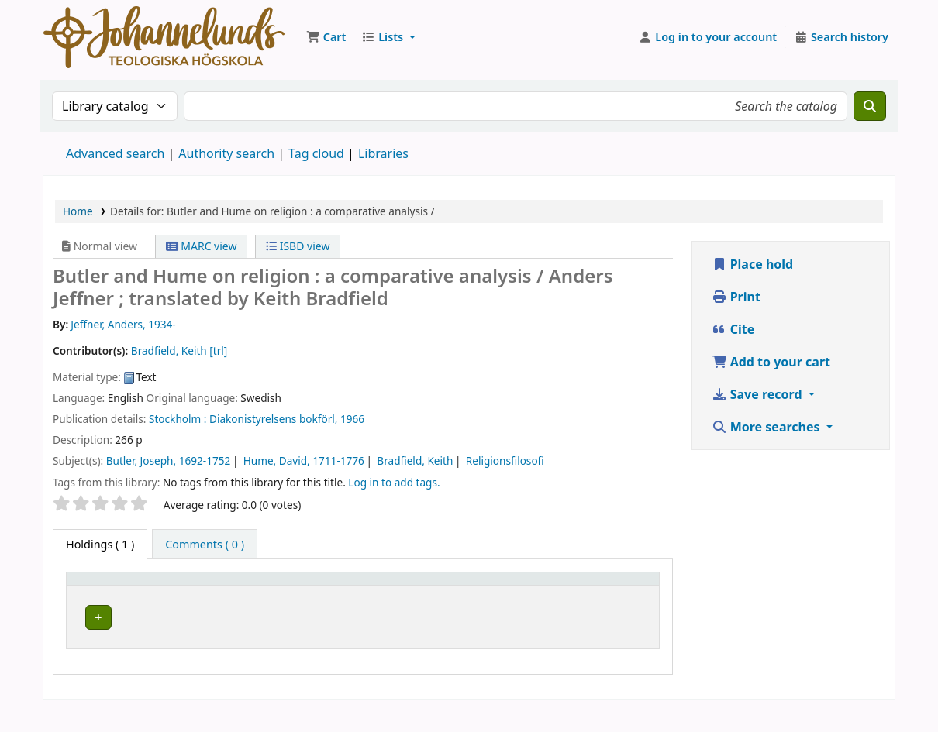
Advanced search (115, 153)
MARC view (201, 246)
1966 (352, 418)
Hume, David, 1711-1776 (303, 460)
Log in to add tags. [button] (394, 482)
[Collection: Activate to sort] (362, 594)
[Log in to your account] (708, 37)
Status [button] (618, 601)
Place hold (753, 264)
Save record (758, 394)
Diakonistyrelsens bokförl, (273, 418)
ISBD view (297, 246)
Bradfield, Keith (415, 460)
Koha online (164, 37)
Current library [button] (221, 601)
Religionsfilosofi (505, 460)
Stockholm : (177, 418)
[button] (326, 37)
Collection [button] (340, 601)
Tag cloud (316, 153)
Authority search (226, 153)
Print (736, 296)
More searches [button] (767, 426)
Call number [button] (449, 593)
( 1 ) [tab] (100, 544)
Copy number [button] (537, 593)
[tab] (204, 544)
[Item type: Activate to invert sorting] (120, 594)
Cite (733, 329)
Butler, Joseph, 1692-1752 (168, 460)
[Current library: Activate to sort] (240, 594)
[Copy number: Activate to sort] (550, 594)
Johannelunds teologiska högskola (232, 637)
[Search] (870, 106)
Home (78, 211)
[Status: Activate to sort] (626, 594)
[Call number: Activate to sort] (464, 594)
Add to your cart (771, 361)
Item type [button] (100, 601)
